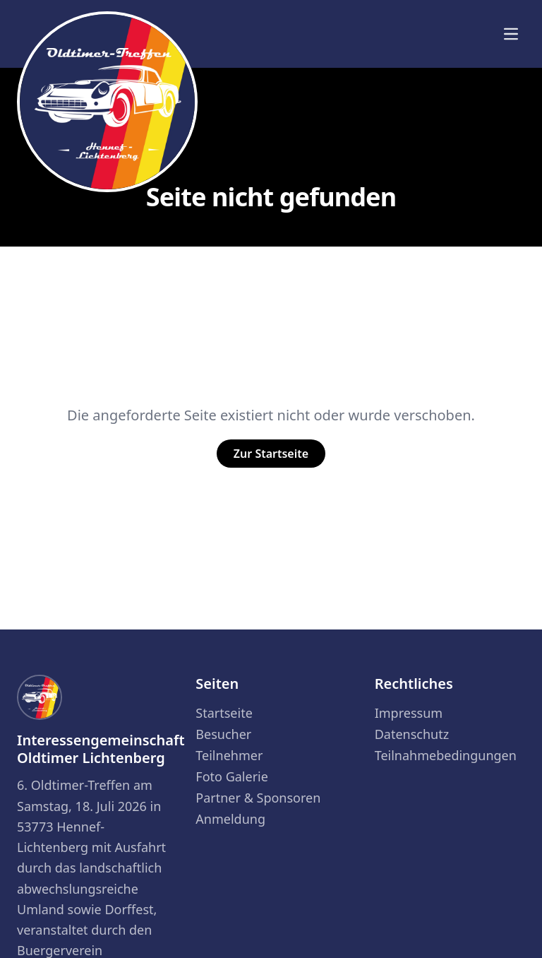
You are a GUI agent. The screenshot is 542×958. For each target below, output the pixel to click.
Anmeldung (230, 818)
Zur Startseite (271, 453)
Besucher (223, 734)
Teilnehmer (229, 755)
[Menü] (511, 34)
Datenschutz (412, 734)
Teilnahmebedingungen (446, 755)
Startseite (223, 712)
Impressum (408, 712)
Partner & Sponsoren (257, 797)
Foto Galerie (231, 776)
